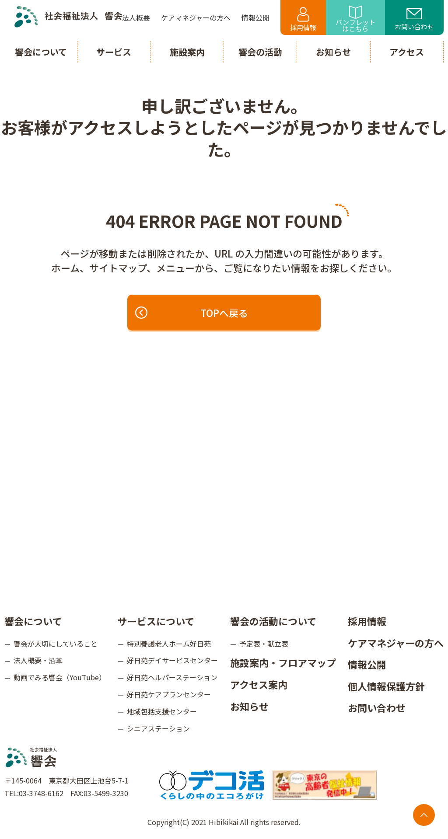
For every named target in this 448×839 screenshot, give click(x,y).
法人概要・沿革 (38, 660)
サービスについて (156, 621)
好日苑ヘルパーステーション (172, 677)
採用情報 (303, 19)
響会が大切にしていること (56, 643)
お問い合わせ (414, 19)
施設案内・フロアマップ (283, 662)
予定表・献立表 (263, 643)
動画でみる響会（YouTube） (60, 677)
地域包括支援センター (162, 711)
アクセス (406, 51)
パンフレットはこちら (355, 19)
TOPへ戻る (192, 313)
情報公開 (367, 664)
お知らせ (249, 706)
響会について (33, 621)
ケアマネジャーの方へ (396, 643)
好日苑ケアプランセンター (169, 694)
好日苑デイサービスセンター (172, 660)
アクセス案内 (258, 684)
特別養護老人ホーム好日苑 (169, 643)
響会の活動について (273, 621)
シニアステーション (158, 728)
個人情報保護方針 (386, 686)
